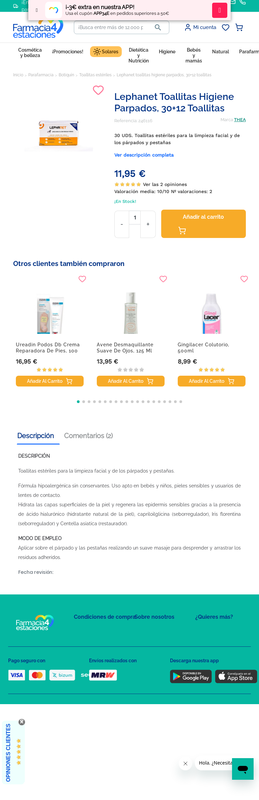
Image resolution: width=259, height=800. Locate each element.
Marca (227, 119)
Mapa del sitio (149, 630)
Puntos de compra (92, 677)
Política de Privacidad (95, 648)
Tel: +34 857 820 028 (155, 677)
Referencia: (125, 120)
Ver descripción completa (144, 155)
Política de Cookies (93, 658)
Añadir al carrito (201, 224)
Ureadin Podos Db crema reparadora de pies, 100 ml (48, 350)
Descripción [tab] (35, 436)
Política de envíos (92, 687)
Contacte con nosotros (158, 649)
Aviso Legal (86, 667)
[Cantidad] (135, 217)
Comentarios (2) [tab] (88, 436)
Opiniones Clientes (8, 753)
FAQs (140, 640)
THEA (240, 119)
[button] (78, 401)
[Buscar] (110, 27)
